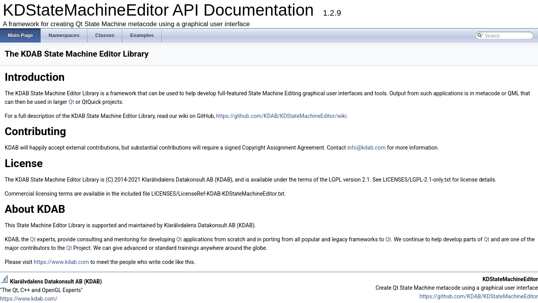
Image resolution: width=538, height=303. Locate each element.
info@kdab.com (366, 147)
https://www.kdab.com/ (28, 299)
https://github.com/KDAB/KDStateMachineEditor (479, 296)
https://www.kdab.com (61, 262)
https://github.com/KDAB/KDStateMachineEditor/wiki (281, 116)
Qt (71, 102)
